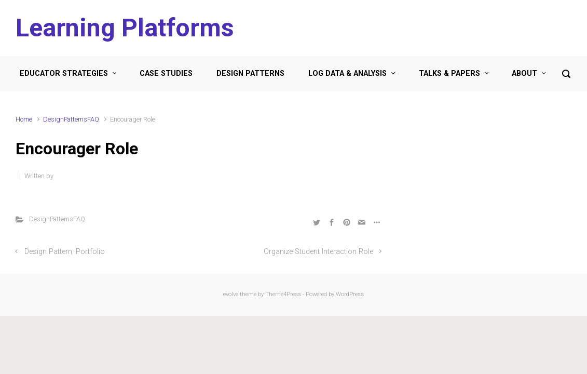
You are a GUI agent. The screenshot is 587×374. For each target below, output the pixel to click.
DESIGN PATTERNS (250, 73)
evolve (230, 294)
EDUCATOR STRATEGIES (64, 73)
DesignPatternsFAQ (71, 119)
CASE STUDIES (166, 73)
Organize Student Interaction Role (318, 251)
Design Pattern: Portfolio (64, 251)
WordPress (350, 294)
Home (24, 119)
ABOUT (524, 73)
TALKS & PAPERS (449, 73)
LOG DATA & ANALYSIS (347, 73)
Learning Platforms (125, 28)
